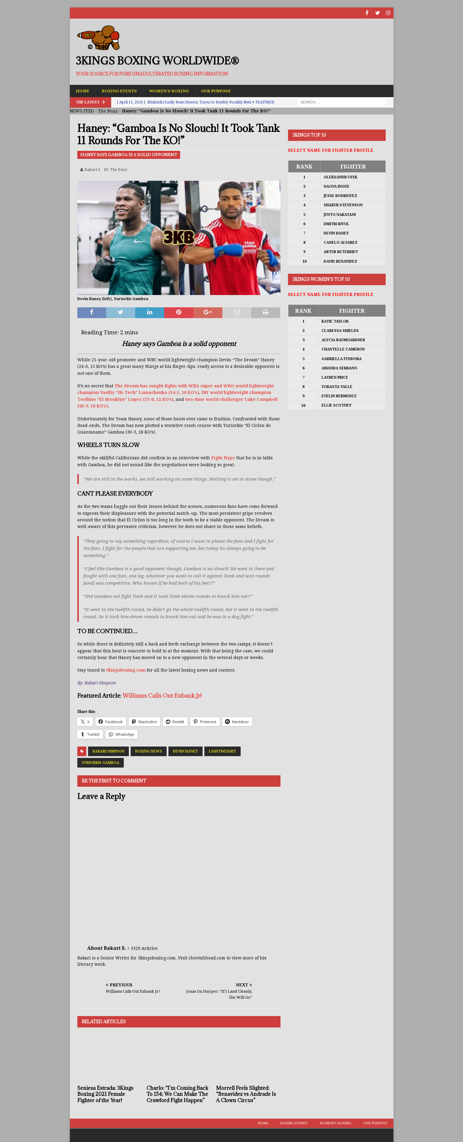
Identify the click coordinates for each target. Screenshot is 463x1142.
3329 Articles (144, 948)
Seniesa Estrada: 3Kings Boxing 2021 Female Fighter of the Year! (105, 1094)
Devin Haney (185, 751)
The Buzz (108, 111)
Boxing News (148, 751)
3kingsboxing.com (126, 670)
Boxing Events (120, 90)
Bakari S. (93, 169)
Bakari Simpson (108, 751)
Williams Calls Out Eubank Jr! (162, 695)
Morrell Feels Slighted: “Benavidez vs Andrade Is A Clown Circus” (246, 1094)
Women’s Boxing (171, 90)
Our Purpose (220, 90)
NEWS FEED (82, 111)
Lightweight (222, 751)
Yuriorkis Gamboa (100, 762)
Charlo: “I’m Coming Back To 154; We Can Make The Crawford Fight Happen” (177, 1094)
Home (83, 90)
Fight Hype (223, 457)
